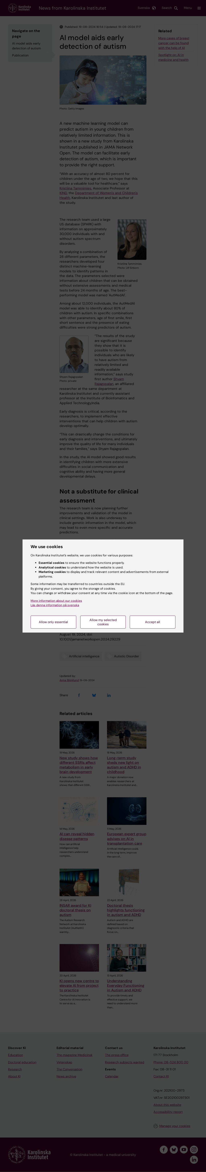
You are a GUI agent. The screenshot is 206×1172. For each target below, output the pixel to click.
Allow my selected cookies (103, 622)
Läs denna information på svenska (55, 605)
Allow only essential (53, 622)
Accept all (152, 622)
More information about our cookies (56, 601)
